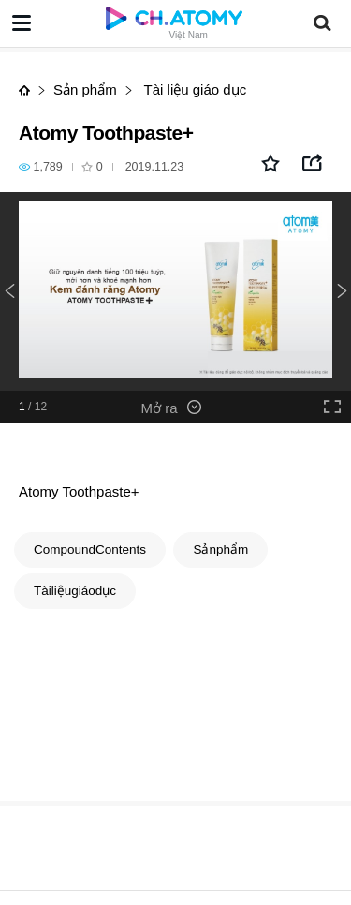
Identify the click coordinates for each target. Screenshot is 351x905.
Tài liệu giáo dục (193, 89)
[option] (175, 291)
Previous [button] (9, 291)
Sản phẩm (85, 89)
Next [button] (341, 291)
